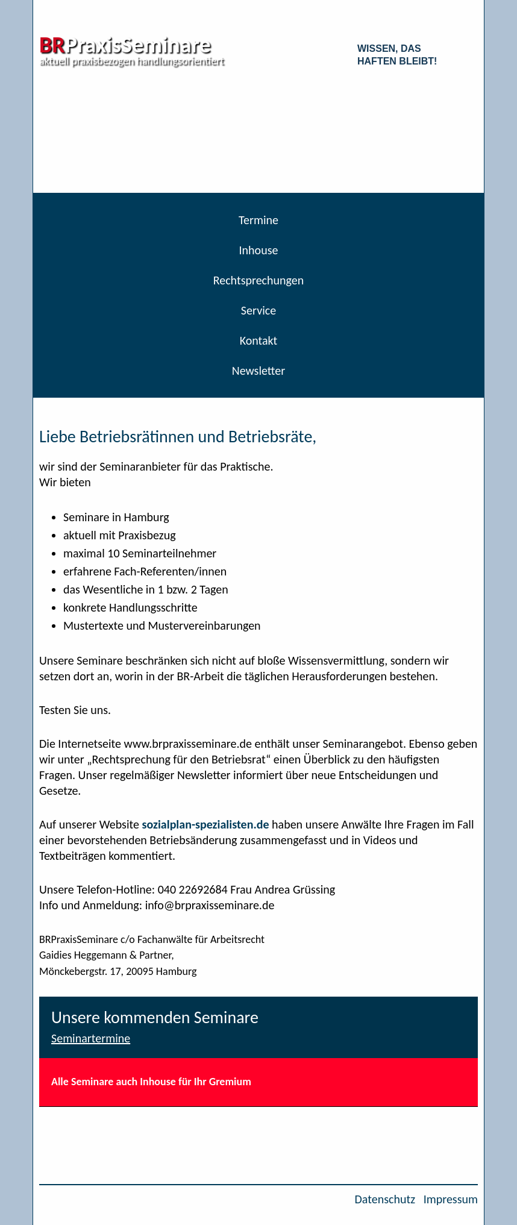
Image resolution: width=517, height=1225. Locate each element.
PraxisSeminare (125, 44)
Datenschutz (385, 1199)
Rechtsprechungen (258, 280)
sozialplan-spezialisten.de (205, 824)
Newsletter (259, 370)
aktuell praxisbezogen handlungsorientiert (131, 60)
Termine (258, 220)
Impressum (451, 1199)
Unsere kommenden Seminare (154, 1017)
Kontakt (259, 340)
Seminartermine (90, 1038)
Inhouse (258, 250)
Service (258, 310)
